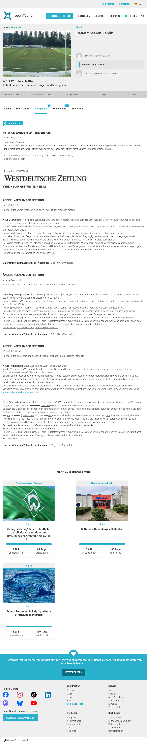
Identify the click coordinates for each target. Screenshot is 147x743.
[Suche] (142, 15)
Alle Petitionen (74, 721)
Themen (71, 727)
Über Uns (114, 16)
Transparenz (114, 717)
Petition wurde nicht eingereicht (27, 132)
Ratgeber (71, 717)
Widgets (112, 694)
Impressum (114, 727)
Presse (70, 700)
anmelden (124, 3)
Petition (7, 108)
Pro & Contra (22, 108)
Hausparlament (116, 700)
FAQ (110, 690)
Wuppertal (16, 27)
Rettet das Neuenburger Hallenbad (102, 529)
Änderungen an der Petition (23, 200)
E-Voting (112, 703)
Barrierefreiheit (115, 730)
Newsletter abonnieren (20, 717)
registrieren (108, 3)
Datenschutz (114, 724)
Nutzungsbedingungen (119, 721)
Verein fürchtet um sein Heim (24, 186)
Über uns (71, 690)
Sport (79, 27)
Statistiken (77, 108)
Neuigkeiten (41, 107)
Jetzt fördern (73, 672)
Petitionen (84, 16)
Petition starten (59, 16)
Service (99, 16)
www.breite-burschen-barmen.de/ (20, 392)
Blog (69, 697)
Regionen (72, 730)
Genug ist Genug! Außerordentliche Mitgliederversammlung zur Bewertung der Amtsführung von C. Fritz (28, 534)
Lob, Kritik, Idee (75, 703)
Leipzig (28, 565)
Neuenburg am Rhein (102, 483)
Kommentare (59, 107)
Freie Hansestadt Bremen (29, 483)
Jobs (69, 694)
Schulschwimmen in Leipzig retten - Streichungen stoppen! (29, 613)
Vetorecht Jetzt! (116, 707)
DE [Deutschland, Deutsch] (138, 3)
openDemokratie (116, 697)
